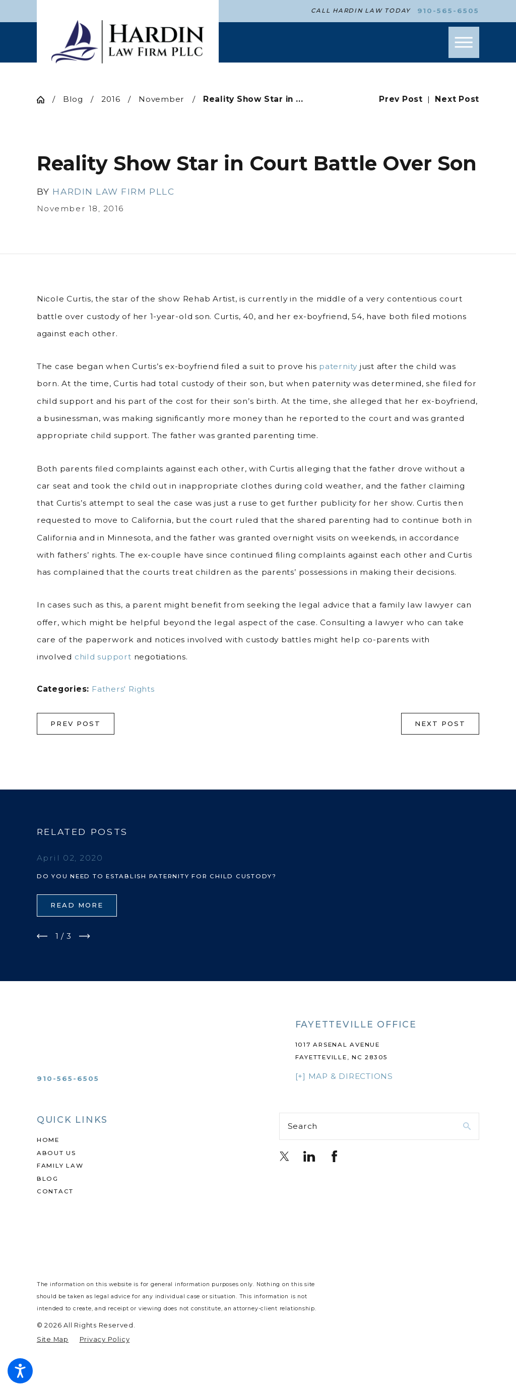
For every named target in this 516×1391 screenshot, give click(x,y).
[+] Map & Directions (344, 1076)
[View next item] (84, 936)
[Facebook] (334, 1156)
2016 (110, 99)
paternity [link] (338, 366)
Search (303, 1126)
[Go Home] (44, 99)
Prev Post (75, 723)
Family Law (60, 1165)
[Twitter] (284, 1156)
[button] (20, 1370)
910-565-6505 (448, 11)
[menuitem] (137, 1140)
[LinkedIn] (309, 1156)
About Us (56, 1153)
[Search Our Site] (467, 1126)
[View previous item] (42, 936)
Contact (55, 1191)
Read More (76, 905)
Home (48, 1139)
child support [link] (103, 656)
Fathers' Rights (123, 689)
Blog (73, 99)
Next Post (440, 723)
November (161, 99)
